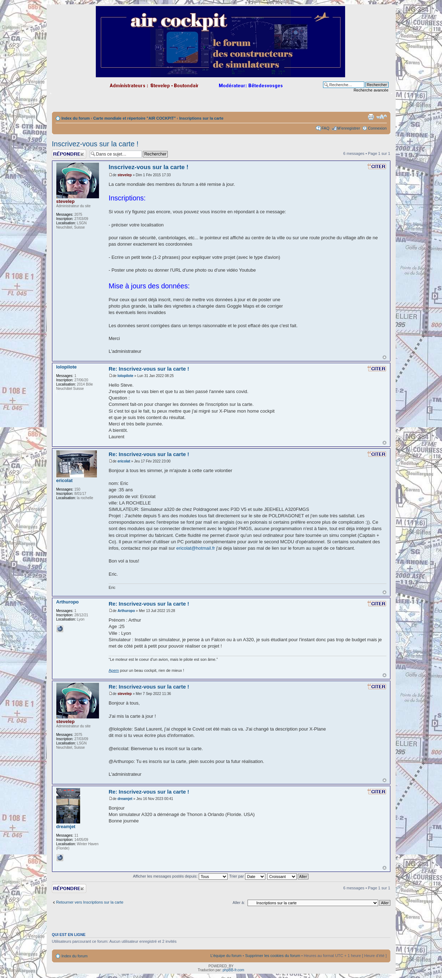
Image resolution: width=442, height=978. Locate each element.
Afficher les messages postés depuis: (180, 876)
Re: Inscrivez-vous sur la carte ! (149, 369)
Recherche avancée (371, 90)
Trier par (247, 876)
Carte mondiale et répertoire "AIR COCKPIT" (134, 118)
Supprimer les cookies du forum (272, 955)
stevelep (125, 175)
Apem (114, 670)
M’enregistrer (348, 128)
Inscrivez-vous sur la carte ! (95, 144)
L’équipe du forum (225, 955)
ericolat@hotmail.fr (195, 548)
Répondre (69, 154)
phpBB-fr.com (233, 970)
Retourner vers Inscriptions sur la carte (90, 902)
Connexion (377, 128)
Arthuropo (126, 611)
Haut (384, 357)
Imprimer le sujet (371, 117)
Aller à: (239, 902)
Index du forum (76, 118)
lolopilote (125, 376)
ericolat (124, 461)
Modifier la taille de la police (381, 117)
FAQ (325, 128)
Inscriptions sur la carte (201, 118)
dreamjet (125, 799)
